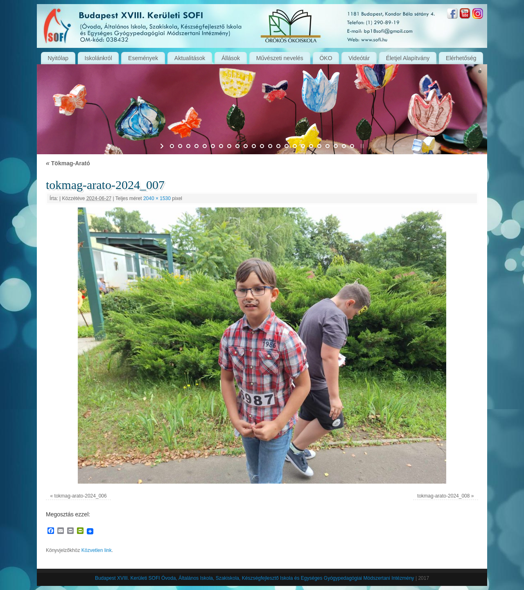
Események (143, 58)
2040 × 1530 (157, 198)
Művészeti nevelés (279, 58)
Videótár (359, 58)
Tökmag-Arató (68, 163)
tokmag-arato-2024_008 (443, 496)
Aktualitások (189, 58)
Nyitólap (57, 58)
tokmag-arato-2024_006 (80, 496)
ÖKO (325, 58)
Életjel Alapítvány (408, 58)
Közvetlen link (96, 550)
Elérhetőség (461, 58)
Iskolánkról (98, 58)
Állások (230, 58)
